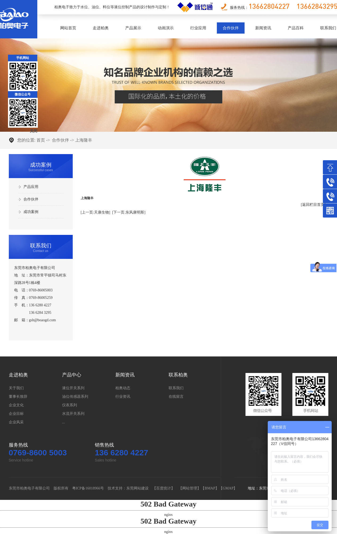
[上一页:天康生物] (95, 212)
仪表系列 (69, 405)
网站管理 (189, 488)
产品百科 (296, 28)
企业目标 (16, 414)
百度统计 (163, 488)
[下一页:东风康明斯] (128, 212)
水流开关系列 (73, 414)
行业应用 (198, 28)
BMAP (210, 488)
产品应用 (30, 187)
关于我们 (16, 388)
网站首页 (68, 28)
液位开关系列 (73, 388)
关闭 (33, 131)
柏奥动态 (122, 388)
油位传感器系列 (75, 397)
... (63, 422)
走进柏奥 (101, 28)
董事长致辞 (18, 397)
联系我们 (176, 388)
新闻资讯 (263, 28)
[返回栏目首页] (313, 205)
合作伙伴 (231, 28)
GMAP (228, 488)
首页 (40, 140)
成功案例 (30, 212)
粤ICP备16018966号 (88, 488)
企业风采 (16, 422)
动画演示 (166, 28)
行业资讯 (122, 397)
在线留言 (176, 397)
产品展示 (133, 28)
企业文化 (16, 405)
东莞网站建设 (137, 488)
